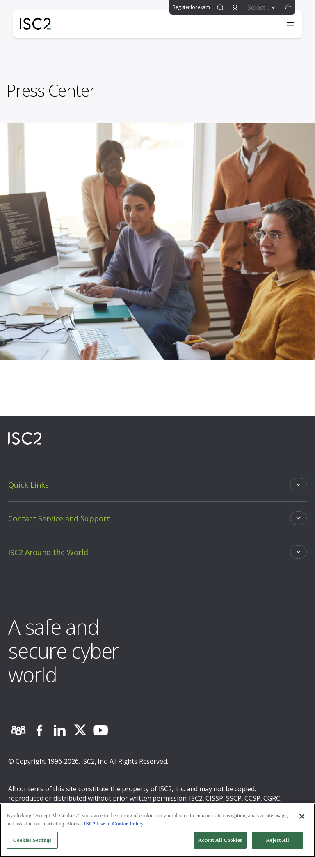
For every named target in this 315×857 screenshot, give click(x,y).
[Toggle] (157, 484)
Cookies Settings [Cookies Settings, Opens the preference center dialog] (32, 841)
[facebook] (39, 730)
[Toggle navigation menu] (290, 24)
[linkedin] (59, 730)
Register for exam (191, 7)
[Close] (302, 818)
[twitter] (80, 730)
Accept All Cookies (220, 841)
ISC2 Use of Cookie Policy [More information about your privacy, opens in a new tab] (114, 824)
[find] (220, 7)
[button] (288, 7)
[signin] (235, 7)
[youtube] (100, 730)
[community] (18, 730)
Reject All (277, 841)
